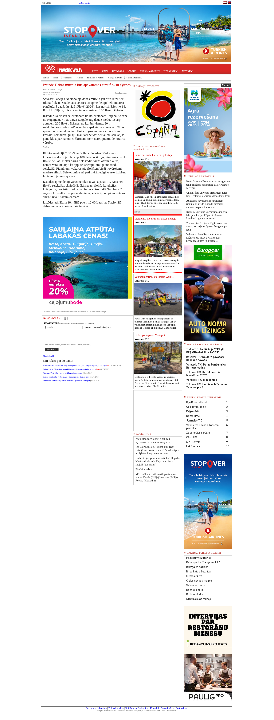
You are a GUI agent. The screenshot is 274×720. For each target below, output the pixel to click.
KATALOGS (118, 71)
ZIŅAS (105, 71)
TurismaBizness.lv (134, 78)
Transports (67, 78)
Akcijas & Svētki (115, 78)
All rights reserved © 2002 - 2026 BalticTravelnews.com (117, 711)
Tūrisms (79, 78)
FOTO (95, 71)
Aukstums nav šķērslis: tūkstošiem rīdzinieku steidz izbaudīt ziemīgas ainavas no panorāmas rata (204, 204)
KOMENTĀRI (52, 318)
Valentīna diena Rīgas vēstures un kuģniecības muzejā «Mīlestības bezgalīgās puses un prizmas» (204, 237)
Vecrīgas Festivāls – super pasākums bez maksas (62, 375)
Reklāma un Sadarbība (136, 708)
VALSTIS (131, 71)
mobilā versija (84, 3)
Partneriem (181, 708)
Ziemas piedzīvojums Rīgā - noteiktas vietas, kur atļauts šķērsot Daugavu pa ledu (206, 226)
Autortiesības (167, 708)
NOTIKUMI (187, 71)
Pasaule (56, 78)
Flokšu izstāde (49, 358)
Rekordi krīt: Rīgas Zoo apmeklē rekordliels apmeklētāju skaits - (71, 371)
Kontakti (154, 708)
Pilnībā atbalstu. (144, 469)
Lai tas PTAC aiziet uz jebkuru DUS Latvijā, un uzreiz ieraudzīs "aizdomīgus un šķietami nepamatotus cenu (156, 450)
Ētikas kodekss (116, 708)
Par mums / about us (96, 708)
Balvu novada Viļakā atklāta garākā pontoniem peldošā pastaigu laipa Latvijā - (77, 368)
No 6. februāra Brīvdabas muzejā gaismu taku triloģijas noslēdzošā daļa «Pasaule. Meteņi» (208, 184)
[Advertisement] (158, 409)
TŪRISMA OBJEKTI (150, 71)
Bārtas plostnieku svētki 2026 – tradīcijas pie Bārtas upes (66, 379)
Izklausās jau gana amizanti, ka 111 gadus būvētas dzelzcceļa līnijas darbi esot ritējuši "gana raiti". (157, 461)
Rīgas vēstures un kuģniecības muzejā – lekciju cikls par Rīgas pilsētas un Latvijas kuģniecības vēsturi (207, 215)
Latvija (46, 78)
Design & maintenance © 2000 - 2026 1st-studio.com (157, 711)
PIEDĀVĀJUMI (170, 71)
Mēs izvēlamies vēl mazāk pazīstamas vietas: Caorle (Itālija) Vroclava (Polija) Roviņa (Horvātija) (156, 477)
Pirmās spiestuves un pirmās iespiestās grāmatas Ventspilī (66, 383)
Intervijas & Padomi (95, 78)
